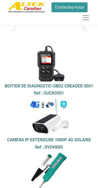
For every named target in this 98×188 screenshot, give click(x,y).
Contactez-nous (69, 7)
